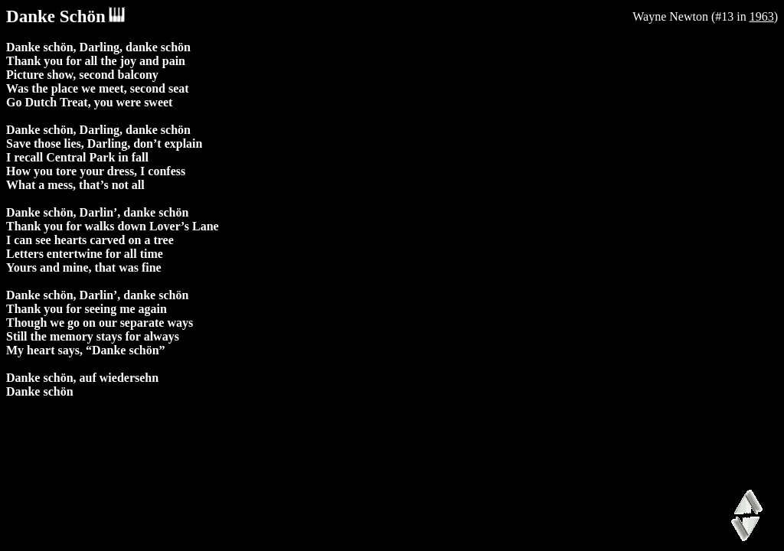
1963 (762, 16)
